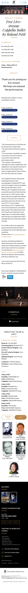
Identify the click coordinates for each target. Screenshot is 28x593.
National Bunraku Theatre (7, 549)
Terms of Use (16, 571)
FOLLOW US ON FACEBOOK (12, 557)
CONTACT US (8, 564)
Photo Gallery (13, 506)
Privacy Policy (4, 571)
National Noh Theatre (6, 547)
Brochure (5, 506)
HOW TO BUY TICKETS (10, 530)
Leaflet (14, 138)
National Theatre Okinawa (7, 551)
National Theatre (5, 544)
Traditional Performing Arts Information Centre (11, 552)
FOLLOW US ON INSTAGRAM (12, 561)
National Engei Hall (5, 546)
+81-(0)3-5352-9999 (8, 524)
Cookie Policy (10, 571)
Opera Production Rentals (6, 568)
